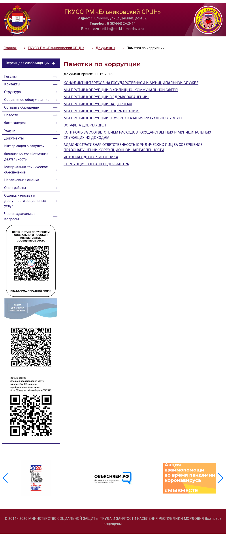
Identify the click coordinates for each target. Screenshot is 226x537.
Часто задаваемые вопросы (21, 235)
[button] (221, 487)
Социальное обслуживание (18, 94)
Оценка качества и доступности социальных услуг (26, 218)
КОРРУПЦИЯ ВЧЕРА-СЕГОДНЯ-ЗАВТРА (96, 151)
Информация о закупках (26, 151)
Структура (14, 83)
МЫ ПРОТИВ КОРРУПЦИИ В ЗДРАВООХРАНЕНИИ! (106, 84)
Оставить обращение (23, 106)
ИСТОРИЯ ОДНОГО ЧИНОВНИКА (91, 144)
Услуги (11, 133)
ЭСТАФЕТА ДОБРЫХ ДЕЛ (85, 112)
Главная (12, 65)
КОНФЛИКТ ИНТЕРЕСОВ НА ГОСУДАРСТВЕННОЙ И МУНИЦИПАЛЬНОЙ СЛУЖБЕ (131, 70)
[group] (36, 487)
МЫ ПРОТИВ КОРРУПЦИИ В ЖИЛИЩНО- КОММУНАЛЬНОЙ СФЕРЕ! (121, 77)
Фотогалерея (16, 124)
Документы (15, 142)
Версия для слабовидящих (31, 50)
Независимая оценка (23, 194)
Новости (12, 115)
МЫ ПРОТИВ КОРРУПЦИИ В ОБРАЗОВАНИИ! (101, 98)
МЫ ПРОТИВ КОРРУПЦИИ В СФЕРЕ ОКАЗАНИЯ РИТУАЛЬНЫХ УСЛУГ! (123, 105)
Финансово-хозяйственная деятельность (18, 165)
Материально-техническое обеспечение (27, 183)
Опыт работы (16, 204)
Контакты (14, 74)
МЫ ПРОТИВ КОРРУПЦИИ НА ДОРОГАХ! (98, 91)
